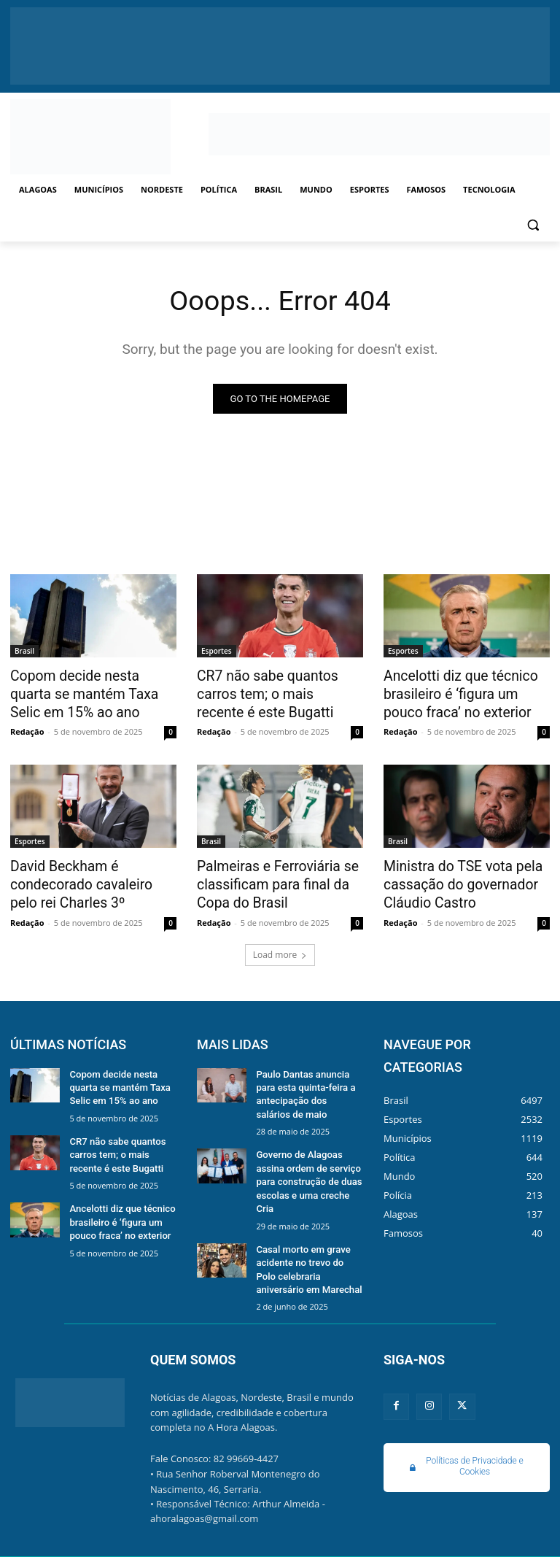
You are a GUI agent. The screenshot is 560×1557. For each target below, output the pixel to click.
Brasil (24, 651)
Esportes (216, 651)
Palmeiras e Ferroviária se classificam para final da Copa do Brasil (279, 874)
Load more (280, 941)
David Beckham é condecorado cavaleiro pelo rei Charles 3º (86, 874)
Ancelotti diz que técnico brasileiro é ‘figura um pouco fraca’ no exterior (462, 691)
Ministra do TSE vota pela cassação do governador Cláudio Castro (454, 874)
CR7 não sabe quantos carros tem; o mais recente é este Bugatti (278, 691)
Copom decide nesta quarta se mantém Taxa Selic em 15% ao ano (86, 691)
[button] (533, 225)
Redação (27, 724)
